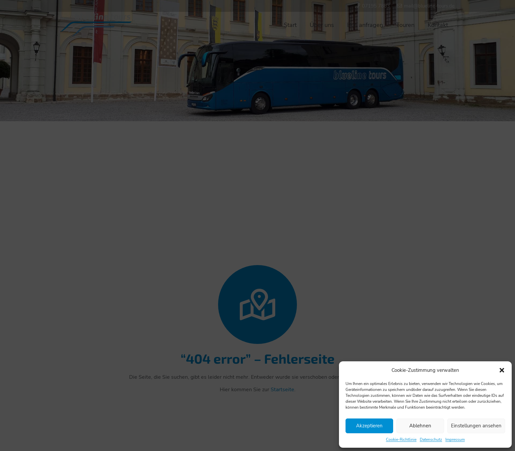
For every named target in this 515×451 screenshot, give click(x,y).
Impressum (455, 439)
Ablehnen (420, 425)
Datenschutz (431, 439)
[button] (502, 370)
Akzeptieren (369, 425)
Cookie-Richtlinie (401, 439)
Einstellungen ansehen (476, 425)
